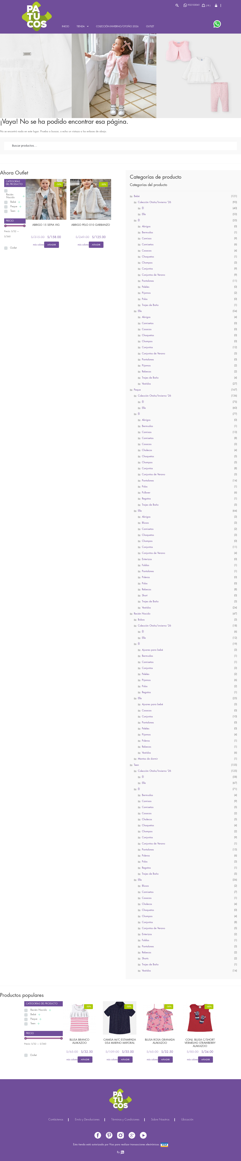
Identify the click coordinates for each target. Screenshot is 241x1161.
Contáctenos (55, 1119)
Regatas (146, 498)
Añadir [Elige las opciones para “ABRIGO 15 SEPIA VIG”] (51, 244)
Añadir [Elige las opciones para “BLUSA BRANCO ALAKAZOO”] (85, 1059)
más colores (38, 245)
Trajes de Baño (150, 305)
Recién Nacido (10, 196)
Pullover (146, 492)
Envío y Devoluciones (87, 1119)
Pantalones (148, 281)
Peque (13, 206)
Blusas (145, 523)
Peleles (145, 287)
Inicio (65, 26)
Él (143, 208)
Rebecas (146, 371)
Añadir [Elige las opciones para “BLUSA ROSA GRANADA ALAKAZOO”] (165, 1059)
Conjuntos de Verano (153, 275)
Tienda (81, 26)
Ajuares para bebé (152, 650)
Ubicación (187, 1119)
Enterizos (147, 559)
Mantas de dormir (148, 759)
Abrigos (146, 226)
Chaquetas (148, 256)
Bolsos (141, 619)
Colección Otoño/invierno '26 (154, 625)
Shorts (145, 958)
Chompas (147, 262)
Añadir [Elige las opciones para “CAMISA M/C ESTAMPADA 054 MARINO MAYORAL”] (125, 1059)
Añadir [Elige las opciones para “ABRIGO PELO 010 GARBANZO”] (96, 244)
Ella (144, 214)
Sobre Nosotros (160, 1119)
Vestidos (146, 384)
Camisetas (147, 244)
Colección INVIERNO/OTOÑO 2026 (117, 26)
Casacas (146, 250)
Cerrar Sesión (216, 5)
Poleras (146, 577)
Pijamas (146, 293)
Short (144, 595)
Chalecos (147, 450)
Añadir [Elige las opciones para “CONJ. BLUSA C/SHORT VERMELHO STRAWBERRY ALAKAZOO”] (205, 1059)
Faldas (145, 565)
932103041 (191, 5)
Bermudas (147, 232)
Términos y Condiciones (125, 1119)
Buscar (177, 5)
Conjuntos (147, 268)
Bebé (13, 202)
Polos (144, 299)
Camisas (146, 238)
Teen (12, 211)
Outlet (150, 26)
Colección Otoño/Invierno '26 (154, 202)
